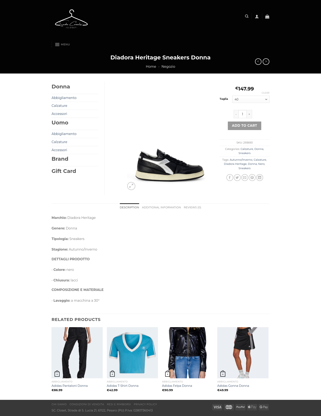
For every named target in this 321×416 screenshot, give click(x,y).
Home (151, 67)
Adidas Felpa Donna (177, 386)
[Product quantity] (242, 114)
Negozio (168, 67)
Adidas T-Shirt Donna (123, 386)
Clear (265, 92)
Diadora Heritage (235, 163)
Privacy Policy (145, 404)
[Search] (246, 16)
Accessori (59, 114)
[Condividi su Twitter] (237, 177)
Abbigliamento (64, 98)
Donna (258, 149)
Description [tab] (129, 207)
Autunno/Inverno (241, 159)
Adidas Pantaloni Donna (69, 386)
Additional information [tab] (161, 207)
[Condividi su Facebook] (229, 177)
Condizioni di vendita (87, 404)
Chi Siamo (59, 404)
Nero (261, 163)
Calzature (246, 149)
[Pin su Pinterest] (252, 177)
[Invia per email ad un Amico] (244, 177)
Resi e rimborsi (119, 404)
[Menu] (62, 44)
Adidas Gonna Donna (233, 386)
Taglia (224, 99)
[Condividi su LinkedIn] (259, 177)
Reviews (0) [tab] (192, 207)
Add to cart (244, 126)
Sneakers (244, 153)
